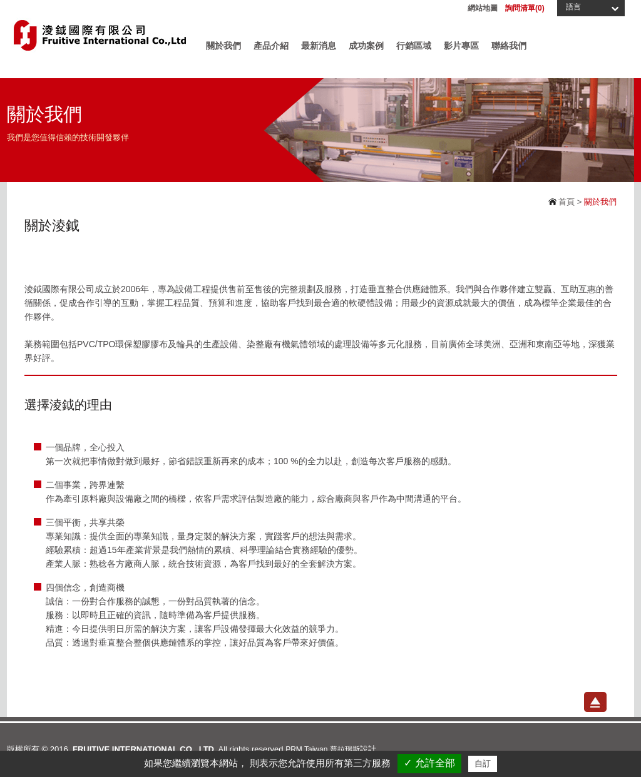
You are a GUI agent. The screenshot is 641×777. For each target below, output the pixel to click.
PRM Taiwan (306, 749)
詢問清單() (525, 8)
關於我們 (223, 46)
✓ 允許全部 (429, 763)
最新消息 (318, 46)
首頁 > (569, 201)
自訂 (482, 763)
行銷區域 (413, 46)
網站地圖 (483, 8)
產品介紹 (271, 46)
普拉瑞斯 (345, 749)
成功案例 (366, 46)
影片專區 (461, 46)
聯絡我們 (508, 46)
